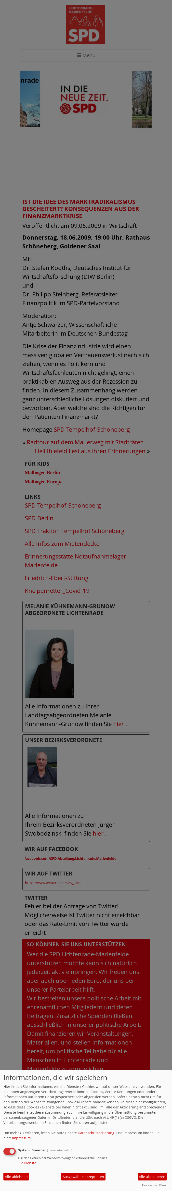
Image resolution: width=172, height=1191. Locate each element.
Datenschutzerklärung (96, 1132)
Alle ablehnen (16, 1176)
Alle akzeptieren (152, 1176)
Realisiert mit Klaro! (154, 1185)
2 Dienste (27, 1163)
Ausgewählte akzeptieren (83, 1176)
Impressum (21, 1138)
